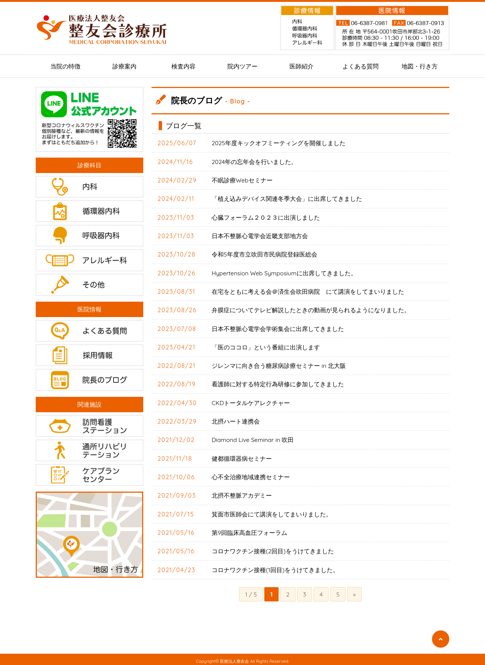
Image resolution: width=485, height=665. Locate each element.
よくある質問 (361, 66)
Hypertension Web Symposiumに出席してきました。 (285, 272)
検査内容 (183, 66)
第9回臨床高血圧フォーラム (249, 530)
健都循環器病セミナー (242, 456)
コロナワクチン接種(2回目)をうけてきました (273, 548)
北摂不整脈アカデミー (242, 493)
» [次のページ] (354, 591)
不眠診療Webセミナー (242, 180)
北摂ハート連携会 (236, 419)
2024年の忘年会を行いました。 (254, 161)
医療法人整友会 (234, 658)
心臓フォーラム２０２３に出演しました (266, 216)
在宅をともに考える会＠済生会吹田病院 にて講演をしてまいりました (308, 290)
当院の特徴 (65, 66)
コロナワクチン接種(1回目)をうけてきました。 (275, 567)
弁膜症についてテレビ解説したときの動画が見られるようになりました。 (311, 309)
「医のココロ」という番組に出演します (266, 345)
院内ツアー (242, 66)
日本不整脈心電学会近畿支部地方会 (260, 235)
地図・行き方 (420, 66)
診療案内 (124, 66)
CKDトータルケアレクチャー (251, 401)
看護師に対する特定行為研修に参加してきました (278, 382)
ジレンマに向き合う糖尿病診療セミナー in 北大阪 (279, 364)
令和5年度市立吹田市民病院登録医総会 (264, 253)
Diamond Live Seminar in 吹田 (253, 438)
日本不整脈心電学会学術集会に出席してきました (278, 327)
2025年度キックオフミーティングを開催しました (279, 143)
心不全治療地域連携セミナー (251, 474)
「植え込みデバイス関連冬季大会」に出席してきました (287, 198)
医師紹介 (301, 66)
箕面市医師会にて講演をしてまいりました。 (272, 511)
